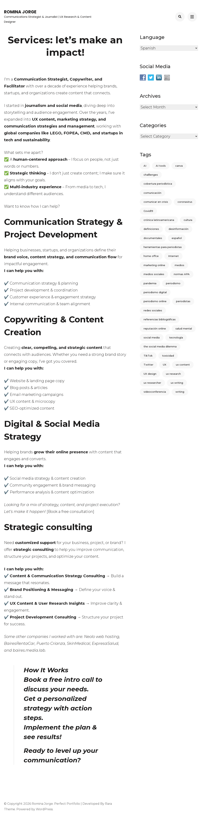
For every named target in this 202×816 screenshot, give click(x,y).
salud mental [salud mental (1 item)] (183, 328)
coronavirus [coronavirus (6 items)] (185, 201)
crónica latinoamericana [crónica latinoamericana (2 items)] (159, 219)
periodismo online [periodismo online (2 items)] (155, 301)
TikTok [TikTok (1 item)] (148, 355)
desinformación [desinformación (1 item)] (178, 228)
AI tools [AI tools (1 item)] (161, 165)
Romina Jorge (20, 12)
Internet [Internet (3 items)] (173, 255)
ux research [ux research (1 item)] (173, 373)
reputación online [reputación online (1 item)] (155, 328)
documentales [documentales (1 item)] (153, 238)
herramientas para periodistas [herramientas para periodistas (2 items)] (163, 247)
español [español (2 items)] (177, 238)
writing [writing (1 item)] (179, 391)
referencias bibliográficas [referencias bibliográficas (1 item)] (160, 319)
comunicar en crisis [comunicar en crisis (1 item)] (156, 201)
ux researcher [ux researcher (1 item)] (152, 382)
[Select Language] (169, 48)
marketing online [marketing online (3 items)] (154, 265)
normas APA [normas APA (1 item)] (182, 274)
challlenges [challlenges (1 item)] (151, 174)
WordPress (44, 809)
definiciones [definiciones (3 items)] (151, 228)
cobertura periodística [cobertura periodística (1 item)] (158, 183)
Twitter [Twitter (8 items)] (148, 364)
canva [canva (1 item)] (179, 165)
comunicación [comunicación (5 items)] (152, 192)
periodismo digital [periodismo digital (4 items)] (155, 292)
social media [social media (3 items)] (152, 337)
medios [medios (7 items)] (179, 265)
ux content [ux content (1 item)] (183, 364)
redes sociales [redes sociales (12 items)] (153, 310)
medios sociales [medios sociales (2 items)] (154, 274)
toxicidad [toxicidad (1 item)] (168, 355)
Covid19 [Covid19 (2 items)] (148, 210)
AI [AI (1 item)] (145, 165)
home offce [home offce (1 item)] (151, 255)
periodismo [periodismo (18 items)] (173, 283)
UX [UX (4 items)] (164, 364)
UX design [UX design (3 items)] (150, 373)
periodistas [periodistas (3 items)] (183, 301)
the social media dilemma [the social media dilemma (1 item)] (160, 346)
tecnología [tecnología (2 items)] (176, 337)
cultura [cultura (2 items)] (188, 219)
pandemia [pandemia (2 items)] (150, 283)
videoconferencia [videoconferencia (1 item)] (155, 391)
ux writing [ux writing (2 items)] (177, 382)
